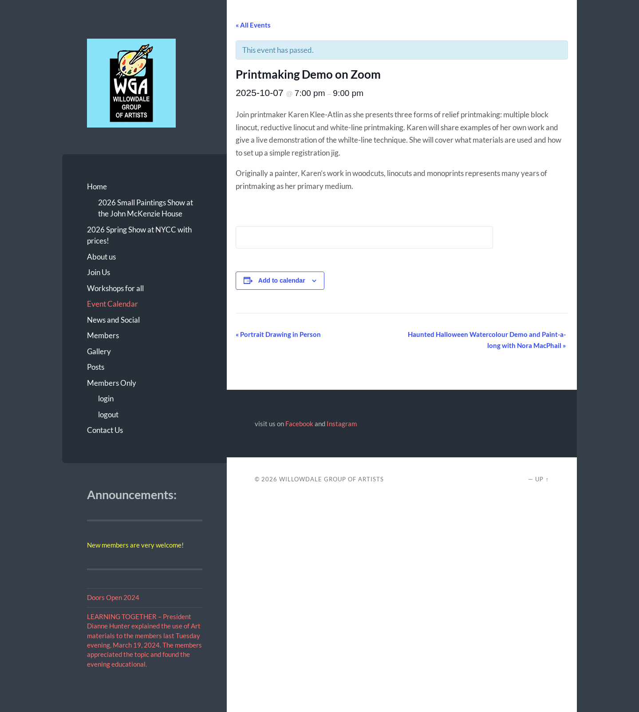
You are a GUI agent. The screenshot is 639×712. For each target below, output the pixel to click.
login (106, 398)
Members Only (111, 383)
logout (108, 414)
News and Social (113, 319)
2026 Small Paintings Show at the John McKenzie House (145, 208)
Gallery (99, 351)
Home (97, 186)
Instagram (342, 424)
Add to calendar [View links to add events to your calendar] (281, 280)
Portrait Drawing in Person (278, 334)
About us (101, 256)
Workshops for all (115, 288)
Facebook (299, 424)
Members (103, 335)
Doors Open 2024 (113, 597)
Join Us (98, 272)
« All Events (253, 25)
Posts (95, 367)
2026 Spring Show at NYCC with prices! (139, 235)
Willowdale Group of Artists (331, 479)
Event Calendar (112, 303)
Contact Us (105, 430)
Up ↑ (541, 479)
